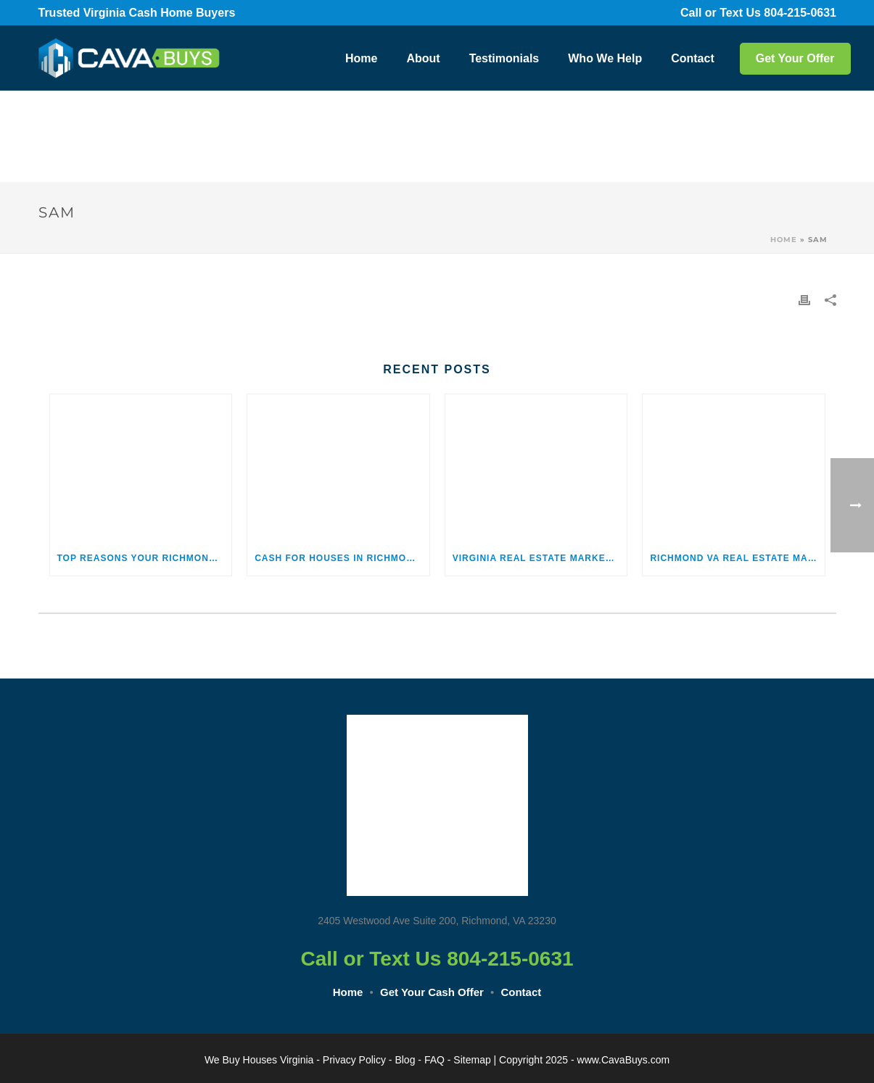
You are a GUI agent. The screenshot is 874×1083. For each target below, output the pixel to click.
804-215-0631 (810, 13)
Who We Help (605, 58)
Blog (405, 1060)
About (423, 58)
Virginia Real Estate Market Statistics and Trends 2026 (540, 558)
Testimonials (504, 58)
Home (361, 58)
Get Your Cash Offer (432, 992)
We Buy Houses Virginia (259, 1060)
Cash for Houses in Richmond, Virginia (342, 558)
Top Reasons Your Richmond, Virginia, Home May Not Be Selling (144, 558)
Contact (692, 58)
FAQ (434, 1060)
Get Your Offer (795, 58)
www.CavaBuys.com (623, 1060)
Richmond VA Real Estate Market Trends (737, 558)
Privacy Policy (354, 1060)
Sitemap (471, 1060)
